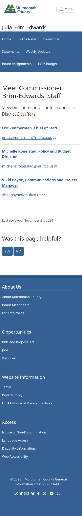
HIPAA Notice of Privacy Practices (27, 403)
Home (6, 39)
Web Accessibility (15, 456)
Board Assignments (17, 64)
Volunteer (9, 358)
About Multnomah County (21, 297)
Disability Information (18, 448)
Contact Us (51, 39)
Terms (6, 387)
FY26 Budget (47, 64)
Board (16, 305)
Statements (10, 51)
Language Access (15, 440)
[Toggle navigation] (66, 9)
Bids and (18, 342)
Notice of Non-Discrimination (24, 432)
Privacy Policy (12, 395)
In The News (27, 39)
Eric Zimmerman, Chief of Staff (29, 128)
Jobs (5, 350)
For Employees (13, 313)
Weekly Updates (38, 51)
